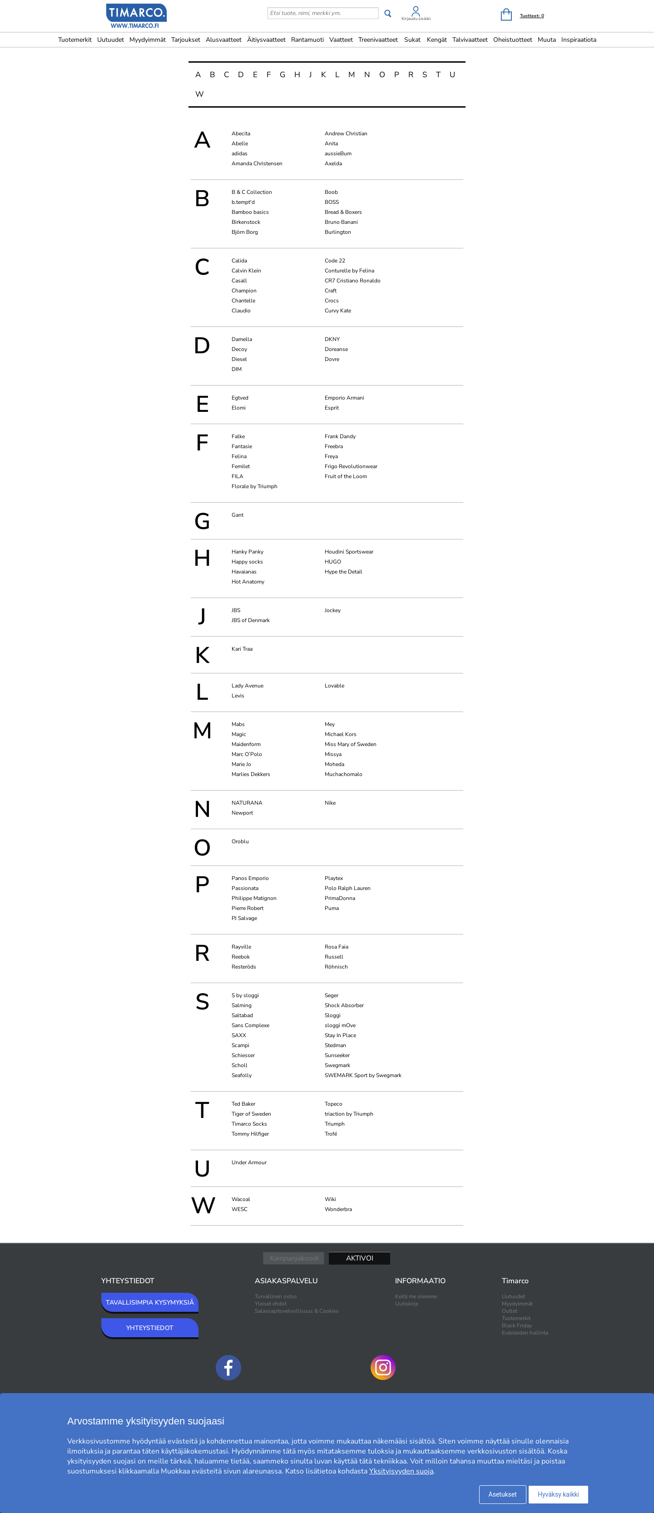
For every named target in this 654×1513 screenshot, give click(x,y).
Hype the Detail (343, 571)
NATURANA (247, 802)
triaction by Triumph (349, 1113)
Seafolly (242, 1075)
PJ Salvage (244, 918)
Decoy (239, 349)
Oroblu (240, 841)
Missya (333, 754)
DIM (237, 369)
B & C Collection (252, 192)
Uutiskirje (406, 1303)
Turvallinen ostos (276, 1296)
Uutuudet (110, 39)
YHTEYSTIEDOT (149, 1328)
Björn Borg (245, 232)
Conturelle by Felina (349, 270)
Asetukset (503, 1494)
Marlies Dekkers (251, 774)
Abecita (241, 133)
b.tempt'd (243, 202)
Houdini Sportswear (349, 551)
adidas (240, 153)
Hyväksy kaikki (558, 1494)
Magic (239, 734)
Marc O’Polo (247, 754)
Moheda (334, 764)
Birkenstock (246, 222)
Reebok (241, 956)
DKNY (332, 339)
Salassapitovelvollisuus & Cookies (297, 1311)
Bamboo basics (250, 212)
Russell (334, 956)
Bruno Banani (341, 222)
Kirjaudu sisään (416, 18)
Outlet (509, 1311)
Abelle (240, 143)
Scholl (240, 1065)
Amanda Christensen (257, 163)
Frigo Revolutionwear (351, 466)
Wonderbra (338, 1209)
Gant (237, 515)
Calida (239, 260)
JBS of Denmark (251, 620)
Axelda (333, 163)
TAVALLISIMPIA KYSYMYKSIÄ (150, 1302)
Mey (330, 724)
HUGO (333, 561)
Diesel (239, 359)
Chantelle (243, 300)
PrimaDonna (340, 898)
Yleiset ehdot (271, 1303)
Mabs (238, 724)
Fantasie (242, 446)
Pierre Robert (247, 908)
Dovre (332, 359)
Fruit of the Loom (346, 476)
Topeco (333, 1104)
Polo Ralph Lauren (348, 888)
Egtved (240, 397)
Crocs (332, 300)
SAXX (239, 1035)
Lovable (334, 685)
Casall (239, 280)
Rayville (241, 946)
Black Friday (517, 1325)
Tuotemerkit (75, 39)
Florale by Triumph (254, 486)
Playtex (334, 878)
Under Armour (249, 1162)
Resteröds (244, 966)
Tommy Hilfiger (250, 1133)
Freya (331, 456)
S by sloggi (245, 995)
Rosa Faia (336, 946)
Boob (331, 192)
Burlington (338, 232)
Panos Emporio (250, 878)
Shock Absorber (344, 1005)
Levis (238, 695)
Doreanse (336, 349)
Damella (242, 339)
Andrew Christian (346, 133)
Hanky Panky (247, 551)
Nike (330, 802)
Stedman (335, 1045)
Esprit (332, 407)
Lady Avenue (247, 685)
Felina (239, 456)
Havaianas (244, 571)
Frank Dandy (340, 436)
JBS (236, 610)
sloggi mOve (340, 1025)
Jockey (333, 610)
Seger (331, 995)
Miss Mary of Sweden (351, 744)
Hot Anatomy (248, 581)
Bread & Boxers (343, 212)
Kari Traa (242, 649)
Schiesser (243, 1055)
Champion (244, 290)
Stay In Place (340, 1035)
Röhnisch (336, 966)
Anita (331, 143)
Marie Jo (241, 764)
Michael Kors (341, 734)
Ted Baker (243, 1104)
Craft (331, 290)
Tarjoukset (185, 39)
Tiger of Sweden (251, 1113)
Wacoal (241, 1199)
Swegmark (337, 1065)
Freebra (334, 446)
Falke (238, 436)
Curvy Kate (338, 310)
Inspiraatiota (578, 39)
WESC (240, 1209)
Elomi (239, 407)
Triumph (335, 1123)
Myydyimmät (147, 39)
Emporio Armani (344, 397)
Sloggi (333, 1015)
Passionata (245, 888)
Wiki (330, 1199)
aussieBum (338, 153)
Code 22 (335, 260)
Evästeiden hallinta (525, 1332)
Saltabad (242, 1015)
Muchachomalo (343, 774)
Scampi (240, 1045)
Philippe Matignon (254, 898)
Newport (242, 812)
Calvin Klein (246, 270)
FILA (237, 476)
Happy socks (247, 561)
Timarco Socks (249, 1123)
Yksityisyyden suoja (401, 1471)
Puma (332, 908)
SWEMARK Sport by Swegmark (363, 1075)
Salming (242, 1005)
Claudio (241, 310)
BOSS (332, 202)
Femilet (241, 466)
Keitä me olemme (416, 1296)
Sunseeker (337, 1055)
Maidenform (246, 744)
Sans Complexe (250, 1025)
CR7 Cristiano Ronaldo (353, 280)
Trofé (331, 1133)
